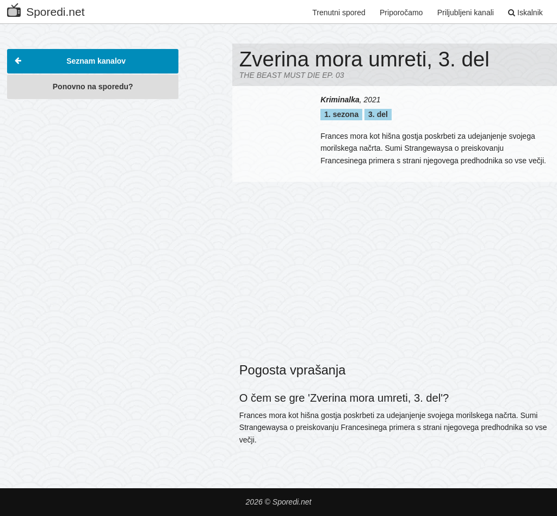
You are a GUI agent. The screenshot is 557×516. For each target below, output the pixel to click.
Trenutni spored (339, 12)
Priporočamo (401, 12)
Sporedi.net (45, 9)
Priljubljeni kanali (465, 12)
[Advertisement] (92, 174)
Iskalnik (525, 12)
